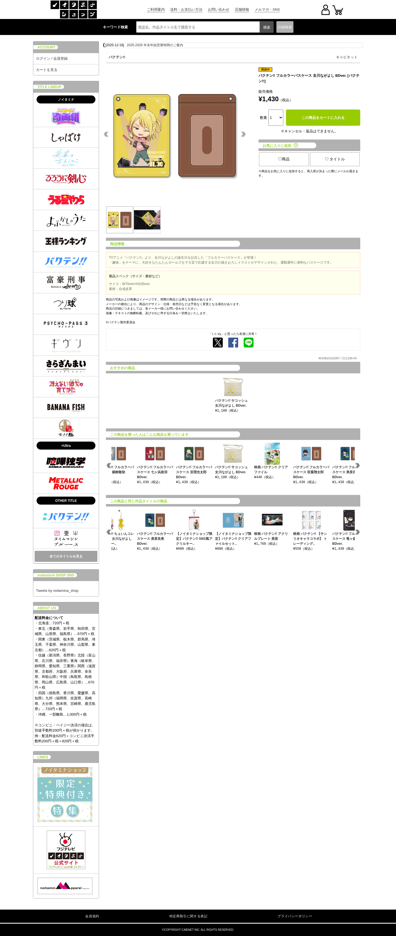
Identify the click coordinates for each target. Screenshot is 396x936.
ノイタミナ (66, 100)
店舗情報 (242, 9)
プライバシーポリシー (294, 916)
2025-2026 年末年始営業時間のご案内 (155, 45)
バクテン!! (117, 57)
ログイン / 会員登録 (52, 58)
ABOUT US (46, 608)
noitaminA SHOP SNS (55, 575)
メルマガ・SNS (267, 9)
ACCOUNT (46, 47)
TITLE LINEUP (49, 87)
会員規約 (92, 916)
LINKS (42, 757)
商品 (284, 159)
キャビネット (347, 57)
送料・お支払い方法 (186, 9)
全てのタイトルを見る (66, 556)
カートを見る (46, 70)
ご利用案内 (156, 9)
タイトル (335, 159)
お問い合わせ (218, 9)
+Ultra (66, 446)
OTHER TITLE (66, 501)
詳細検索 (285, 27)
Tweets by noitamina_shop (57, 591)
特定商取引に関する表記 (188, 916)
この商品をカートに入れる (323, 118)
